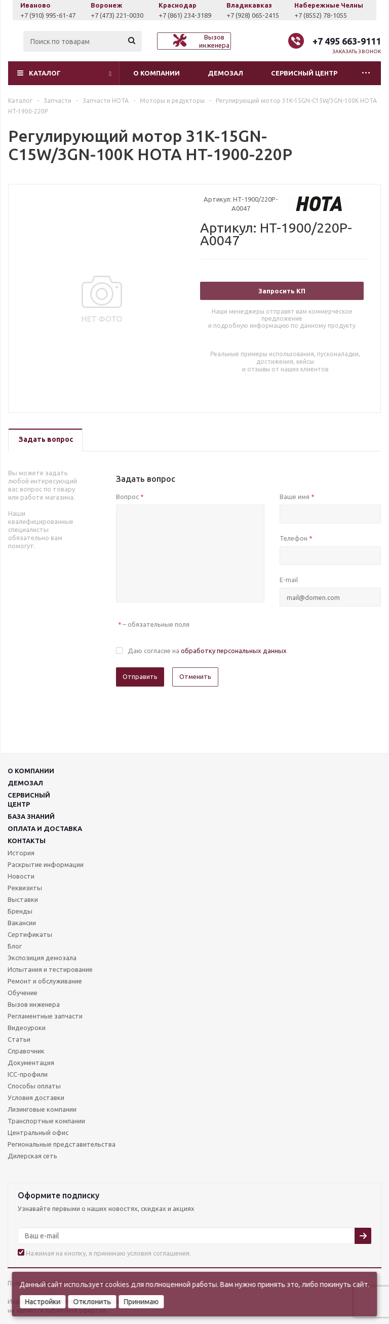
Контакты (27, 840)
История (21, 852)
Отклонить (92, 1302)
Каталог (45, 73)
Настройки (42, 1302)
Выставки (23, 899)
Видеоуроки (27, 1027)
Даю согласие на (207, 650)
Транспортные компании (46, 1120)
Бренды (20, 911)
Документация (31, 1062)
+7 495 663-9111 (347, 41)
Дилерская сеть (32, 1155)
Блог (15, 946)
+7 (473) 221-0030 (125, 15)
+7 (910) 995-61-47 (56, 15)
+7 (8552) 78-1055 (328, 15)
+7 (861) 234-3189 (193, 15)
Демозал (225, 73)
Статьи (19, 1039)
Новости (21, 876)
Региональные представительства (61, 1144)
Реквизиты (25, 887)
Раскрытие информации (46, 864)
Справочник (26, 1050)
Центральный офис (38, 1132)
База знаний (31, 816)
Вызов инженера (34, 1004)
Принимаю (141, 1302)
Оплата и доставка (45, 828)
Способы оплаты (34, 1085)
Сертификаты (30, 934)
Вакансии (22, 922)
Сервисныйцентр (29, 799)
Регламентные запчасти (45, 1015)
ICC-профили (28, 1074)
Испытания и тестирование (50, 969)
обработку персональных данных (234, 650)
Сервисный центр (304, 73)
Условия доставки (36, 1097)
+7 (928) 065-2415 (261, 15)
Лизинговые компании (42, 1109)
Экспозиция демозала (42, 957)
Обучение (22, 992)
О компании (156, 73)
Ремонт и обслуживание (45, 981)
